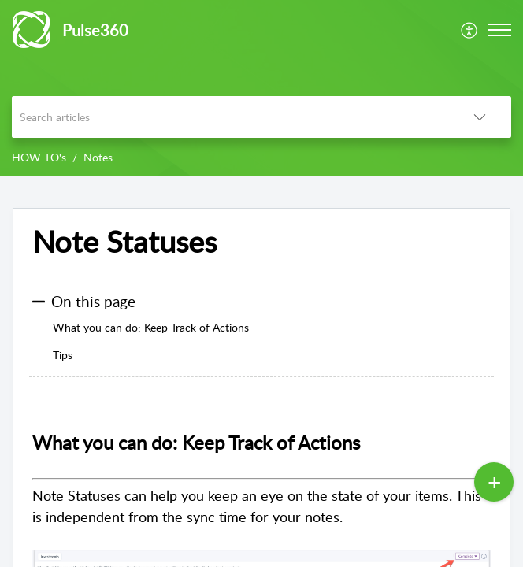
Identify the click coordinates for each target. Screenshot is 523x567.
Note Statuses (124, 241)
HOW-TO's (39, 157)
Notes (98, 157)
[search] (230, 117)
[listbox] (479, 117)
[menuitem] (470, 30)
